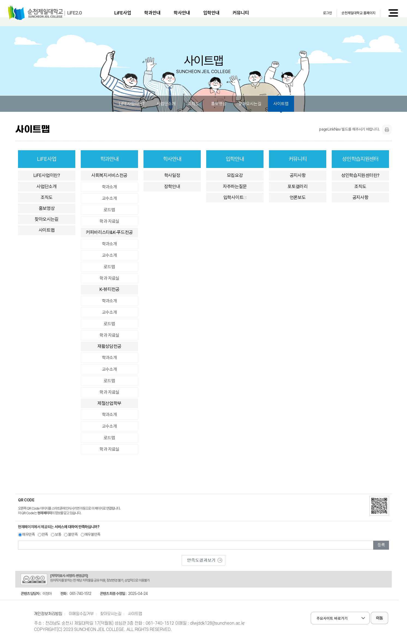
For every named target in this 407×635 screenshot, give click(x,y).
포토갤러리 (297, 186)
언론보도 (298, 197)
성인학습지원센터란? (360, 175)
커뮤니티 (241, 13)
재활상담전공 (109, 346)
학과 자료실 (109, 221)
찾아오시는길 (249, 103)
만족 (45, 534)
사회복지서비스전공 (109, 175)
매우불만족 (92, 534)
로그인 (327, 13)
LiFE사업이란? (132, 103)
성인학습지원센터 (360, 159)
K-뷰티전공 (109, 289)
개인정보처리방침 (48, 614)
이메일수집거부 (81, 614)
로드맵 (109, 209)
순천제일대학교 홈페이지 (358, 13)
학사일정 (172, 175)
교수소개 (109, 198)
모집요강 (235, 175)
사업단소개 (166, 103)
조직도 (193, 103)
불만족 (72, 534)
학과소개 (109, 186)
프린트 (387, 129)
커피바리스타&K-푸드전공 (109, 232)
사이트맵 (281, 103)
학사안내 (182, 13)
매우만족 (28, 534)
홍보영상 (218, 103)
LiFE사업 (122, 13)
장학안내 (172, 186)
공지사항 (298, 175)
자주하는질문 (235, 186)
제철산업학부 (109, 403)
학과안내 (152, 13)
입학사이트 (234, 197)
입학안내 (211, 13)
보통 (58, 534)
